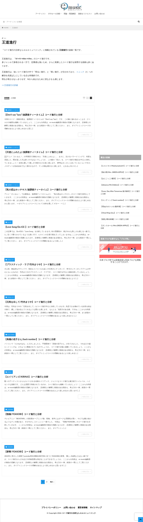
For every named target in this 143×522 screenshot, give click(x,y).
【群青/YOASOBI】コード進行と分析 (23, 451)
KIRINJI (9, 372)
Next (51, 482)
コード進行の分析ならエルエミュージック (79, 513)
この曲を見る (85, 135)
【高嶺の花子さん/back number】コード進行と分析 (30, 339)
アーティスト (40, 14)
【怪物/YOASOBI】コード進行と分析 (23, 414)
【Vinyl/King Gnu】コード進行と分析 (115, 213)
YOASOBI (10, 409)
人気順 (13, 98)
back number (10, 334)
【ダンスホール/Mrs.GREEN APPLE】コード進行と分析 (120, 226)
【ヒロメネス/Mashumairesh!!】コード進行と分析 (120, 166)
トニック (80, 72)
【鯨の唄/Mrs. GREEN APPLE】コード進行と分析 (120, 172)
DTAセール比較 (54, 14)
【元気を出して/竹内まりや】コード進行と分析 (28, 302)
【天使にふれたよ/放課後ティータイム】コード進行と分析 (33, 152)
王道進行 (15, 28)
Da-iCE (9, 222)
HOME (6, 28)
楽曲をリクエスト (85, 14)
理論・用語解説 (70, 14)
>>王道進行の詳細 (10, 85)
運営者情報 (82, 507)
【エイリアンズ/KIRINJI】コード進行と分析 (26, 376)
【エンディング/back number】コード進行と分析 (120, 200)
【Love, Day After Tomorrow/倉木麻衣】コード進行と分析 (120, 192)
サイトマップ (96, 507)
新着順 (6, 98)
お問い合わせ (99, 14)
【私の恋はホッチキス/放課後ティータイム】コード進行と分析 (35, 189)
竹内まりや (10, 259)
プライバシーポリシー (51, 507)
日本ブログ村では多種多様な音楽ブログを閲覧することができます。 (120, 261)
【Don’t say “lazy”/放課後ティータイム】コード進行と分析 (33, 114)
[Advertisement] (120, 55)
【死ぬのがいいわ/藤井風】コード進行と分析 (118, 206)
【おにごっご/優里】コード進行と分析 (116, 178)
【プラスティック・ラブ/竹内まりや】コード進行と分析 (32, 264)
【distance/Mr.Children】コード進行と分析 (117, 185)
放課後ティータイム (13, 110)
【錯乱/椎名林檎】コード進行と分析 (115, 219)
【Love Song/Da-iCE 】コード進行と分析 (24, 227)
